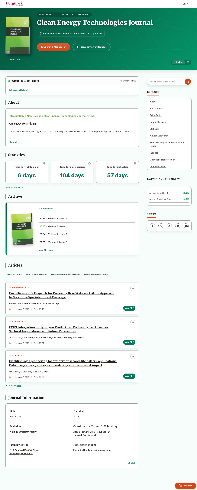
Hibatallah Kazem (43, 337)
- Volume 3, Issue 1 (53, 226)
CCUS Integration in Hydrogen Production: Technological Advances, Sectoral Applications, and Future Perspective (59, 329)
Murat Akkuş (14, 371)
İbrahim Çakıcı (15, 337)
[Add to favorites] (132, 288)
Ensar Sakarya (28, 337)
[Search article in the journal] (169, 81)
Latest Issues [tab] (46, 208)
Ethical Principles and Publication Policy (167, 144)
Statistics (154, 129)
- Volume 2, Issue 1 (53, 234)
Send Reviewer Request (91, 47)
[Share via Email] (186, 225)
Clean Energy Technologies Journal (95, 22)
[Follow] (178, 62)
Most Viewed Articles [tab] (96, 274)
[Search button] (188, 82)
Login (185, 4)
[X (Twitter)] (169, 225)
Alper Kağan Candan (33, 303)
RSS (131, 462)
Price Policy (156, 115)
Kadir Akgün (78, 337)
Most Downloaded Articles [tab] (65, 274)
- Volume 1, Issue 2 (53, 242)
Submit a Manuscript (53, 47)
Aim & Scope (156, 108)
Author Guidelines (159, 135)
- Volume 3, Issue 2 (53, 218)
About (153, 101)
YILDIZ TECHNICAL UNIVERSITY (71, 14)
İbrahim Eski (26, 371)
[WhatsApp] (160, 225)
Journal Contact (158, 166)
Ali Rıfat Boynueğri (51, 303)
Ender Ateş (67, 337)
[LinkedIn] (177, 225)
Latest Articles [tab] (13, 274)
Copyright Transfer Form (162, 159)
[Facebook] (152, 225)
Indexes (154, 152)
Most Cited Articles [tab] (36, 274)
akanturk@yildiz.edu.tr (21, 453)
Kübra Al (56, 337)
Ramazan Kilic (15, 303)
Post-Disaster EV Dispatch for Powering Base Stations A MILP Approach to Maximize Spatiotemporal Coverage (61, 295)
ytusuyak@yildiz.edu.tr (85, 435)
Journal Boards (158, 122)
